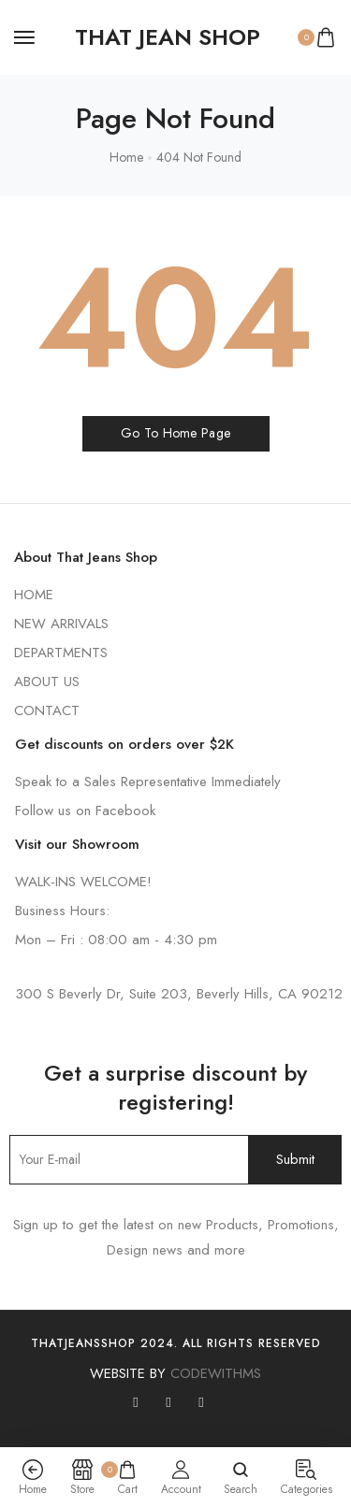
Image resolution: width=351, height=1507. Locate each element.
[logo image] (167, 37)
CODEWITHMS (215, 1373)
